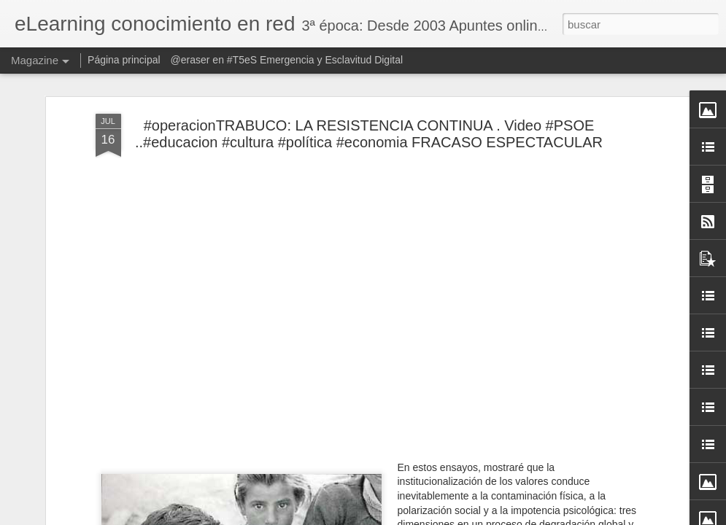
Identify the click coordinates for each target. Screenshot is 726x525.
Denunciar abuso (468, 517)
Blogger (419, 517)
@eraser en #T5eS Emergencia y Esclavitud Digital (287, 60)
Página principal (124, 60)
